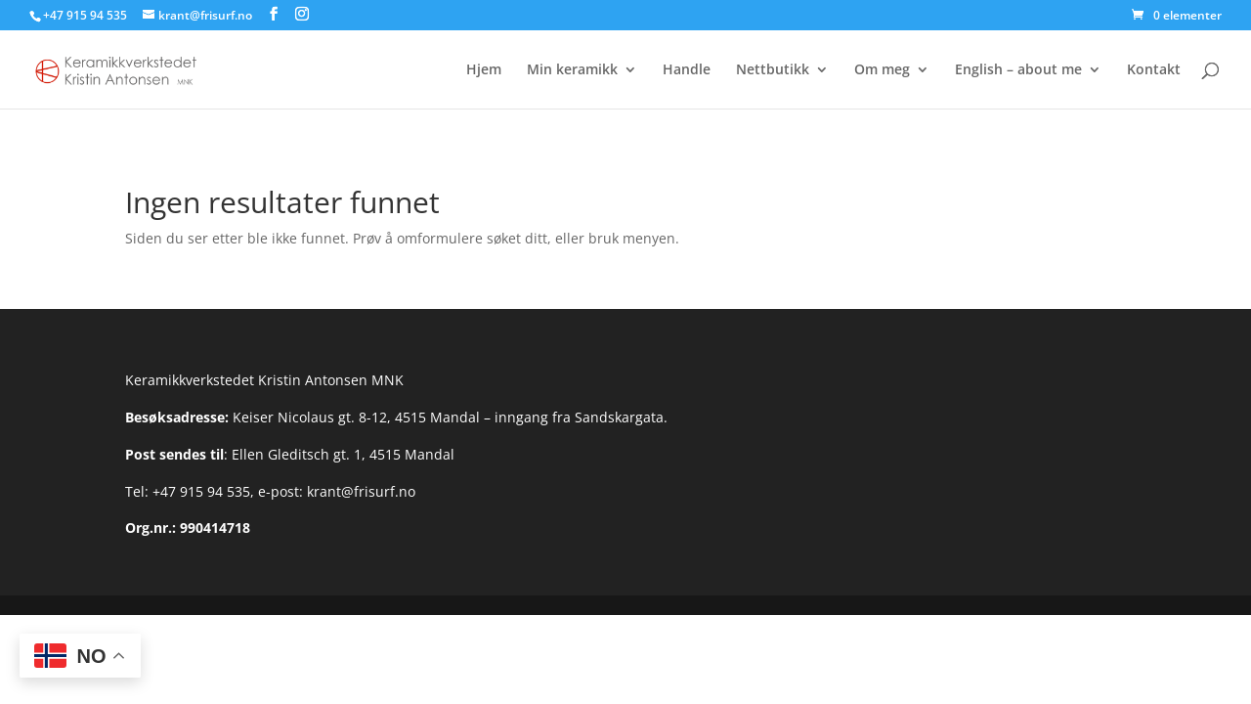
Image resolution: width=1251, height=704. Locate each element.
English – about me (1018, 70)
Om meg (882, 70)
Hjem (483, 70)
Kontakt (1154, 70)
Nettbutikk (772, 70)
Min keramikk (572, 70)
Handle (687, 70)
